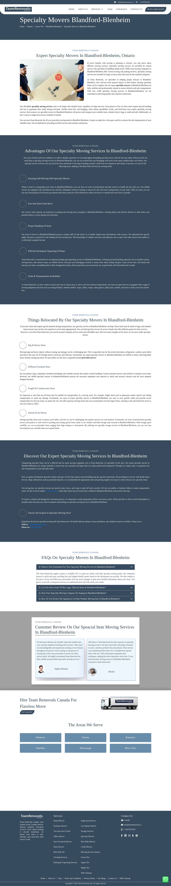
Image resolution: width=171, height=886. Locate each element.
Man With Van (59, 852)
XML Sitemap (86, 873)
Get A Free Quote (155, 9)
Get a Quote (27, 712)
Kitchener (40, 737)
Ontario (30, 26)
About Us (82, 9)
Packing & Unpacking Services (65, 862)
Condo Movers (86, 847)
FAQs (110, 9)
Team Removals (28, 260)
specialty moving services (44, 161)
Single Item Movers (88, 821)
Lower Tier (39, 26)
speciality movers (123, 85)
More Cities (130, 748)
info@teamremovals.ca (123, 2)
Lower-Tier (85, 857)
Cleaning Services (60, 857)
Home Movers (59, 821)
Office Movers (59, 836)
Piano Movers (59, 847)
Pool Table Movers (88, 842)
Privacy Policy (89, 878)
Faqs (60, 878)
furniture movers (51, 491)
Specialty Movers (87, 836)
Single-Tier (85, 868)
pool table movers (89, 358)
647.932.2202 (36, 527)
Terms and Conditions (72, 878)
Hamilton (40, 748)
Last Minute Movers (88, 826)
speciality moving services (42, 106)
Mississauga (85, 748)
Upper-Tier (85, 862)
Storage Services (87, 831)
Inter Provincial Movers (63, 842)
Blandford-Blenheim (54, 26)
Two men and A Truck (62, 831)
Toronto (85, 737)
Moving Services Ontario (90, 852)
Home (71, 9)
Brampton (130, 737)
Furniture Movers (60, 826)
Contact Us (136, 9)
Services (97, 9)
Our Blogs (121, 9)
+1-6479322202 (143, 2)
